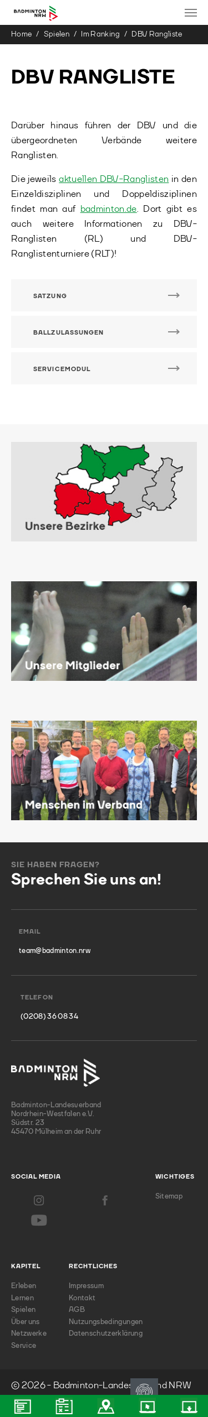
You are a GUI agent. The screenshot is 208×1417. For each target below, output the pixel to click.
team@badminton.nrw (54, 951)
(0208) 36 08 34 (49, 1016)
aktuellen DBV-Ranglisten (114, 179)
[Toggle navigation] (191, 12)
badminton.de (108, 209)
